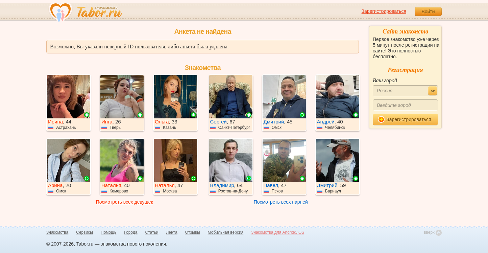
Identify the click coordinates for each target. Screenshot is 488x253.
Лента (171, 232)
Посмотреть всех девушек (124, 202)
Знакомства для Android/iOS (277, 232)
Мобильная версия (226, 232)
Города (130, 232)
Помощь (108, 232)
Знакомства (57, 232)
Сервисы (84, 232)
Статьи (151, 232)
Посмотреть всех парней (281, 202)
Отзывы (192, 232)
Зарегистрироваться (384, 11)
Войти (428, 11)
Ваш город (385, 80)
